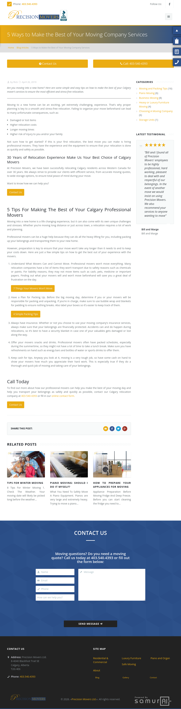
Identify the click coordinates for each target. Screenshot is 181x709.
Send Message (90, 623)
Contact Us (47, 64)
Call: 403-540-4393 (134, 64)
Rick (15, 82)
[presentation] (91, 609)
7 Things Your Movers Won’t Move (32, 288)
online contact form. (63, 396)
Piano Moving (147, 93)
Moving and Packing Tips (153, 88)
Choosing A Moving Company (156, 111)
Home (11, 47)
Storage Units (147, 119)
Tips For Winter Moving (25, 483)
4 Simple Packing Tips (25, 314)
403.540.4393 (29, 4)
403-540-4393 (29, 396)
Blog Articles (23, 47)
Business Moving (148, 98)
